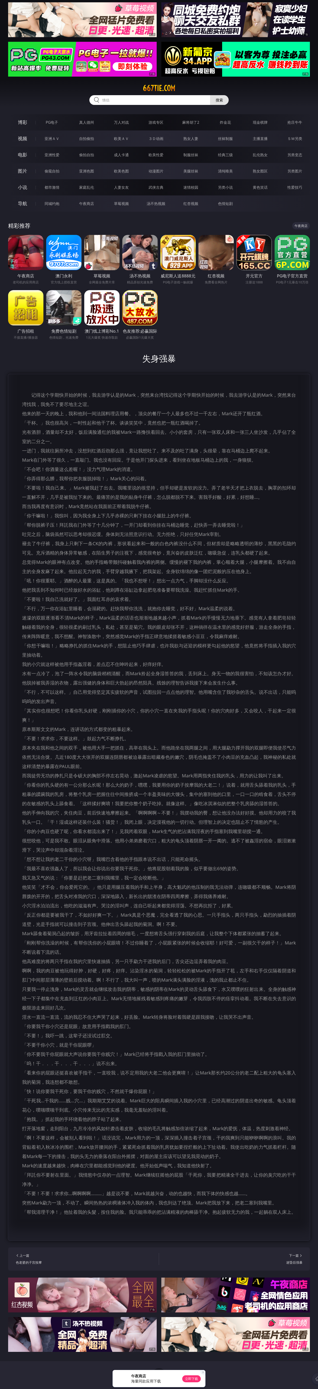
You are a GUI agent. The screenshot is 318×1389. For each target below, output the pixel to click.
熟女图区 (260, 171)
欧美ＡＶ (121, 138)
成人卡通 (121, 154)
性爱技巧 (294, 187)
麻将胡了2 (190, 122)
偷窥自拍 (52, 171)
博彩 (22, 122)
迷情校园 (190, 187)
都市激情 (52, 187)
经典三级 (225, 154)
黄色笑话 (260, 187)
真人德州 (86, 122)
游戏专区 (156, 122)
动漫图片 (156, 171)
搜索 (219, 100)
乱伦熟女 (260, 154)
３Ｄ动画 (156, 138)
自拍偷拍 (86, 138)
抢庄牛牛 (294, 122)
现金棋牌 (260, 122)
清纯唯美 (225, 171)
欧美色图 (121, 171)
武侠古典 (156, 187)
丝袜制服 (225, 138)
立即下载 (191, 1378)
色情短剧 (225, 203)
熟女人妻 (190, 138)
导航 (22, 203)
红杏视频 (190, 203)
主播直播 (260, 138)
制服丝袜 (190, 154)
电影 (22, 155)
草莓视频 (121, 203)
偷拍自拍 (86, 154)
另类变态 (294, 154)
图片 (22, 171)
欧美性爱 (156, 154)
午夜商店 (86, 203)
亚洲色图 (86, 171)
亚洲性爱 (52, 154)
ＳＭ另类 (294, 138)
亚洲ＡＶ (52, 138)
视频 (22, 138)
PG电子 (52, 122)
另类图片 (294, 171)
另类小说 (225, 187)
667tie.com (159, 88)
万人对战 (121, 122)
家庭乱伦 (86, 187)
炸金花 (225, 122)
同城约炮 (52, 203)
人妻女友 (121, 187)
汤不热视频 (156, 203)
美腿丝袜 (190, 171)
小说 (22, 187)
